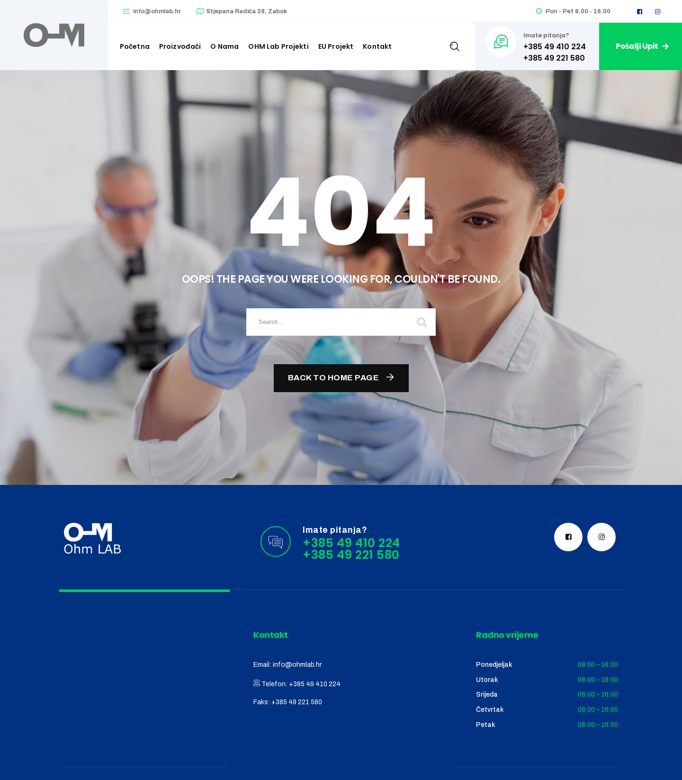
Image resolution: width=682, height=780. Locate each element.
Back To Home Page (333, 377)
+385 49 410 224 (315, 684)
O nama (224, 46)
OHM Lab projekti (278, 46)
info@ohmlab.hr (157, 11)
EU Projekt (336, 46)
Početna (135, 46)
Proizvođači (180, 46)
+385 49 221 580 (296, 702)
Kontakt (377, 46)
